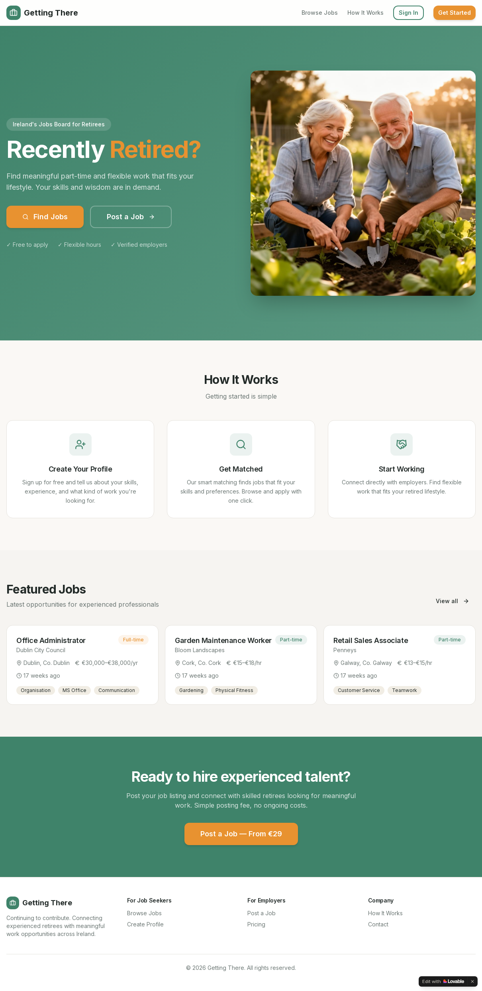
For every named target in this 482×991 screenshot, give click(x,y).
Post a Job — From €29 (241, 834)
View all (452, 601)
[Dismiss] (472, 981)
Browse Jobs (320, 12)
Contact (378, 924)
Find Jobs (45, 216)
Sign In (408, 12)
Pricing (256, 924)
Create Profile (145, 924)
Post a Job (131, 216)
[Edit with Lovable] (443, 981)
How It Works (365, 12)
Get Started (454, 12)
